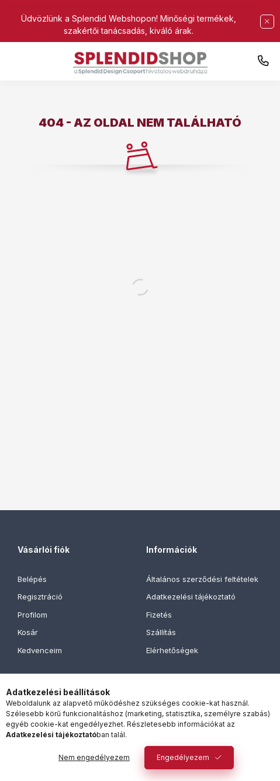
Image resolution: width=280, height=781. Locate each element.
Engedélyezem (183, 757)
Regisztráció (40, 596)
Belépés (32, 579)
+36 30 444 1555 (263, 61)
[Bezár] (267, 22)
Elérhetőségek (172, 650)
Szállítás (161, 632)
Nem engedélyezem (94, 757)
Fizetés (159, 614)
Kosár (28, 632)
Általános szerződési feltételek (202, 579)
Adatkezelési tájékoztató (191, 596)
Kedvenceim (40, 650)
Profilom (32, 614)
